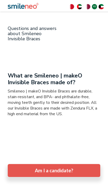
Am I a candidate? (54, 170)
